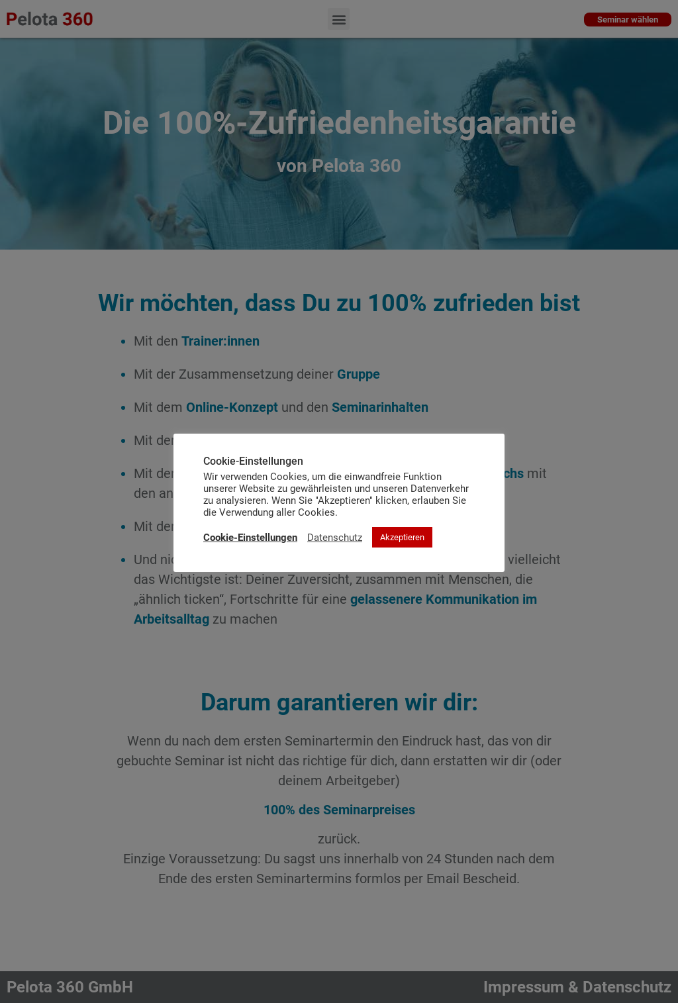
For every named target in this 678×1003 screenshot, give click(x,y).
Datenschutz (334, 538)
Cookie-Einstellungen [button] (250, 538)
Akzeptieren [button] (402, 537)
